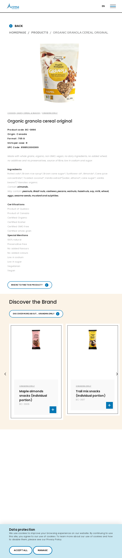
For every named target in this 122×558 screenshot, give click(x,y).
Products (39, 32)
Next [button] (116, 374)
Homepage (17, 32)
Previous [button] (5, 374)
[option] (59, 73)
